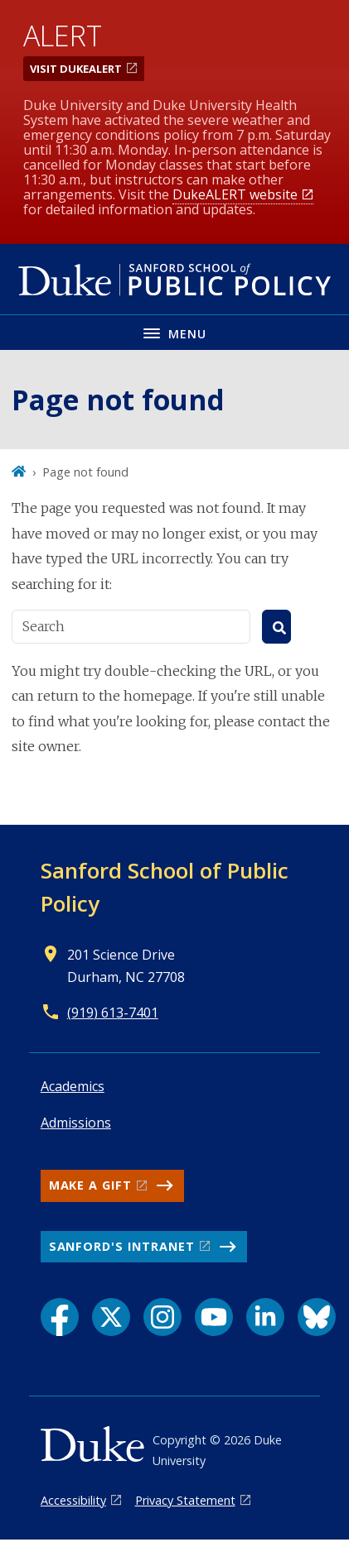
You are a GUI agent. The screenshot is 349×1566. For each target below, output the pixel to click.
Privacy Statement (185, 1500)
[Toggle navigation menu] (174, 332)
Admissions (76, 1122)
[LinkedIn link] (265, 1317)
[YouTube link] (214, 1317)
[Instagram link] (162, 1317)
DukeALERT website (235, 194)
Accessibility (73, 1500)
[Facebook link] (60, 1317)
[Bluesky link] (317, 1317)
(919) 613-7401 (112, 1012)
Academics (72, 1086)
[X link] (111, 1317)
